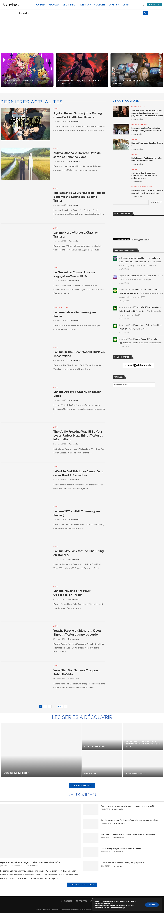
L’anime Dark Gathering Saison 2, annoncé (79, 80)
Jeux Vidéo (82, 795)
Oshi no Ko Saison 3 (16, 772)
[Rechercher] (82, 13)
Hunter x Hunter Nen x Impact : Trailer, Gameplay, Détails (122, 863)
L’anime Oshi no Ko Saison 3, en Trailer (22, 80)
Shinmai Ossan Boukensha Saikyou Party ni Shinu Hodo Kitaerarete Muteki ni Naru (142, 743)
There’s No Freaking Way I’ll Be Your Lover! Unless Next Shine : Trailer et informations (78, 435)
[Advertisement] (82, 34)
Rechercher (156, 202)
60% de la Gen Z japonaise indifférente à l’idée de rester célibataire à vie (144, 175)
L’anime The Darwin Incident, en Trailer (132, 80)
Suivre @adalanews (141, 239)
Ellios (5, 866)
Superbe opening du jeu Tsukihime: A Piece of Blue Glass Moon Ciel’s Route (129, 820)
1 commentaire (74, 320)
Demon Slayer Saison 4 (135, 773)
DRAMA (84, 4)
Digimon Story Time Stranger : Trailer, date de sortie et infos (30, 862)
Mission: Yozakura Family (95, 746)
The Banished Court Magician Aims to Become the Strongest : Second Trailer (79, 196)
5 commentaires (137, 119)
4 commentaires (137, 164)
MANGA (53, 4)
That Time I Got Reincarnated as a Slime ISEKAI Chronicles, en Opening (128, 834)
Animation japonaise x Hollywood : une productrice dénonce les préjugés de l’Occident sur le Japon (147, 113)
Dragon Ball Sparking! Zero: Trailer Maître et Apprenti (121, 849)
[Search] (143, 5)
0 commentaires (74, 121)
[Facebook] (66, 901)
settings (122, 908)
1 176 (60, 706)
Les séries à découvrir (82, 717)
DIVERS (113, 4)
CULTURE (99, 4)
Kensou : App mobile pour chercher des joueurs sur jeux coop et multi (127, 806)
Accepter (152, 904)
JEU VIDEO (69, 4)
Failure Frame (90, 773)
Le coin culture (126, 100)
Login (126, 4)
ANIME (40, 4)
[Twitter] (81, 901)
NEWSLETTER (154, 4)
